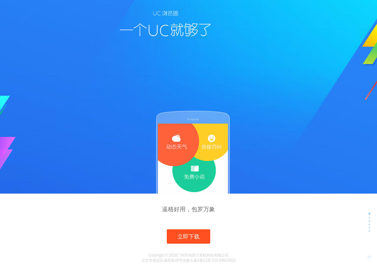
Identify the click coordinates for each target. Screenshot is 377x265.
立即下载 (188, 236)
